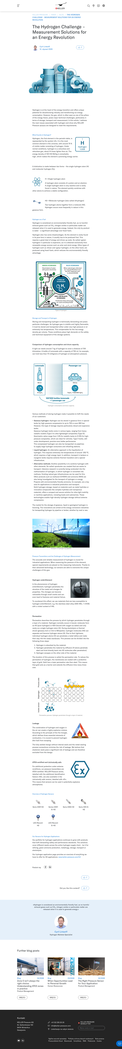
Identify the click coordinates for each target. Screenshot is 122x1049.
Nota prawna (99, 1039)
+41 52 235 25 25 (56, 1022)
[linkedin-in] (22, 1040)
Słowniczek (68, 1041)
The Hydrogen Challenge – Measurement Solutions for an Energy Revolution (56, 17)
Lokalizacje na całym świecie (61, 1029)
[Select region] (103, 6)
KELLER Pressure (40, 15)
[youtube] (18, 1040)
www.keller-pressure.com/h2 (69, 857)
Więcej (22, 997)
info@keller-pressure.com (59, 1026)
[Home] (61, 6)
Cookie (99, 1041)
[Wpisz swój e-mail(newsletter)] (91, 1028)
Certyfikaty (77, 1041)
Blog (61, 15)
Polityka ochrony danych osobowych (80, 1039)
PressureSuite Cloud (55, 1041)
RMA (84, 1041)
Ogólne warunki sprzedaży (57, 1039)
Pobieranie (91, 1041)
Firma (54, 15)
